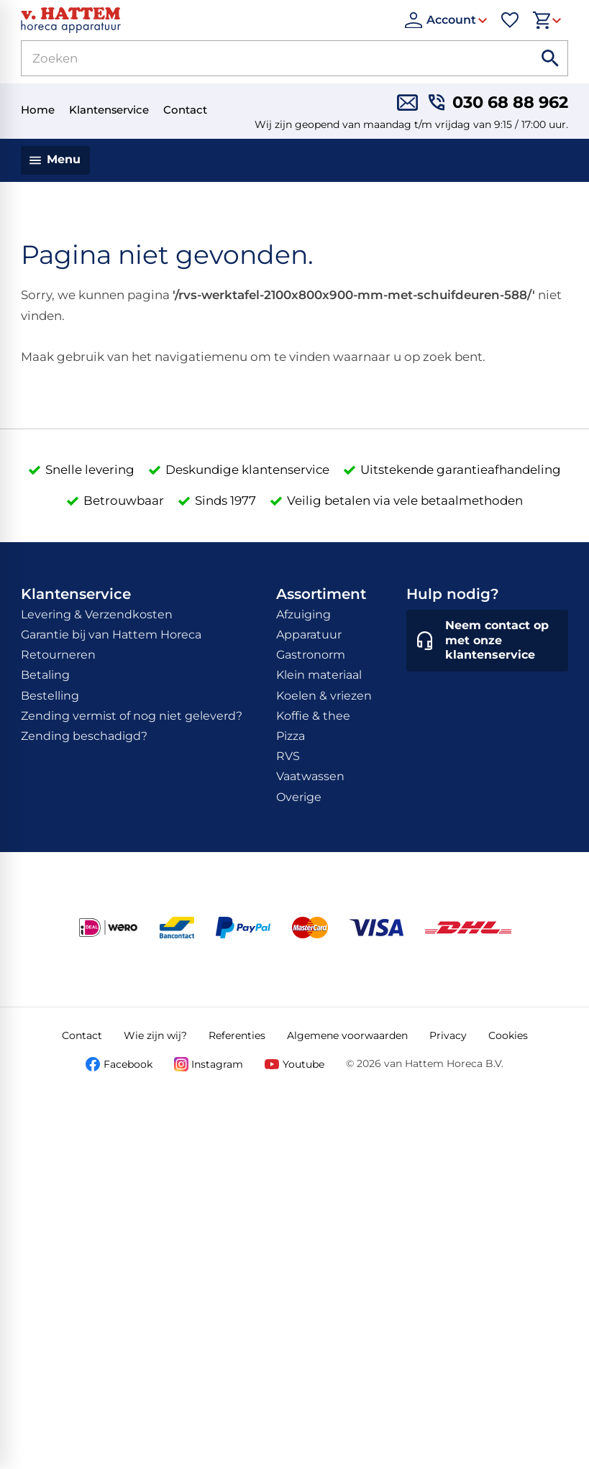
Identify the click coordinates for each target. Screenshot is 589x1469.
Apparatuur (309, 634)
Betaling (45, 675)
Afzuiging (303, 614)
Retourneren (58, 655)
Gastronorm (310, 655)
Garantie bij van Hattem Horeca (111, 634)
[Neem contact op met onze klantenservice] (487, 641)
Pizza (290, 736)
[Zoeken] (260, 58)
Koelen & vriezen (324, 696)
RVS (288, 756)
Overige (298, 797)
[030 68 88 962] (499, 102)
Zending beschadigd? (84, 736)
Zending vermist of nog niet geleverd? (131, 716)
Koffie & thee (313, 716)
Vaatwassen (310, 776)
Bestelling (50, 696)
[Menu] (56, 160)
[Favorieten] (510, 20)
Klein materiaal (319, 675)
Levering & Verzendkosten (97, 614)
